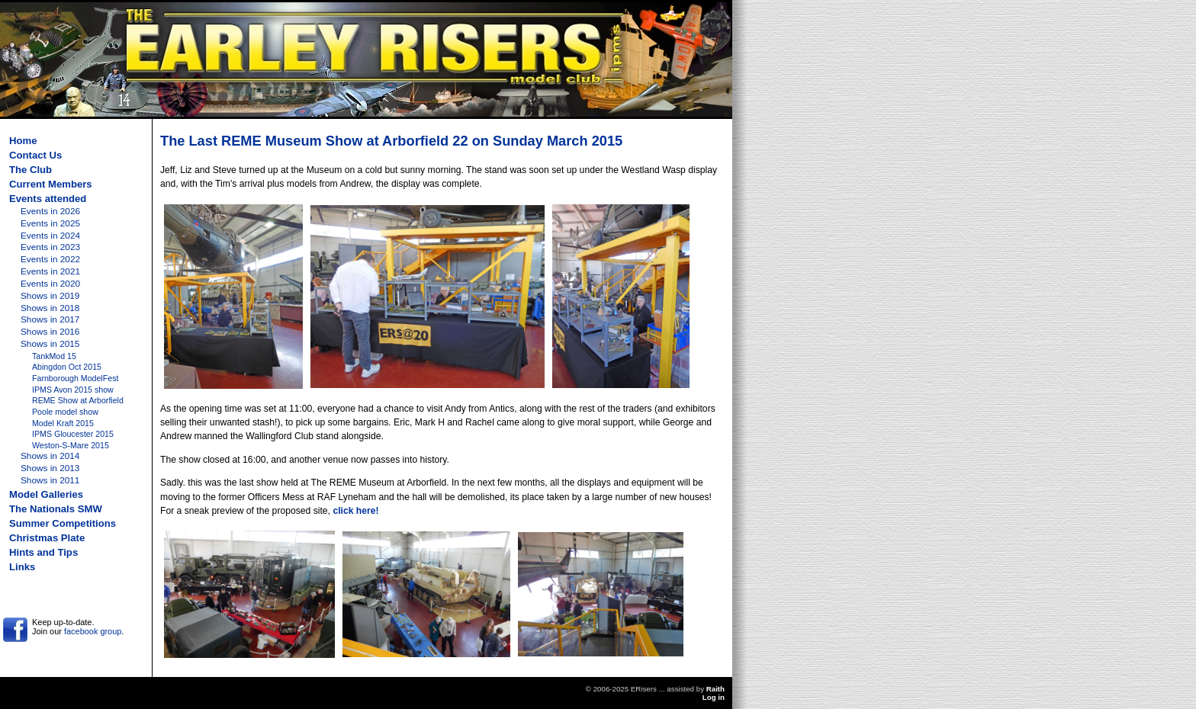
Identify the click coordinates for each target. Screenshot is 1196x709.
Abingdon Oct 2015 (66, 366)
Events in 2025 (50, 223)
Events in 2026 (50, 211)
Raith (715, 689)
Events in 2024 (50, 235)
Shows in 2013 (50, 468)
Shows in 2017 (50, 319)
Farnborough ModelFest (75, 378)
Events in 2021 (50, 271)
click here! (355, 510)
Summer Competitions (62, 523)
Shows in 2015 (50, 343)
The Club (30, 169)
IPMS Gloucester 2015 (73, 433)
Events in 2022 (50, 259)
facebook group (92, 631)
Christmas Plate (47, 538)
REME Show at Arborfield (78, 400)
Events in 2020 (50, 283)
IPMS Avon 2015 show (73, 389)
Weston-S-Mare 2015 (70, 445)
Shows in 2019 (50, 295)
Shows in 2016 (50, 331)
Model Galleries (46, 494)
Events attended (47, 198)
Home (23, 140)
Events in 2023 (50, 247)
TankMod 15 (54, 356)
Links (22, 567)
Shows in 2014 (50, 456)
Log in (713, 697)
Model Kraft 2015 (63, 423)
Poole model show (65, 411)
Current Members (50, 184)
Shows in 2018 (50, 308)
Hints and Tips (43, 552)
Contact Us (35, 155)
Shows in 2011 (50, 480)
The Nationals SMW (55, 509)
